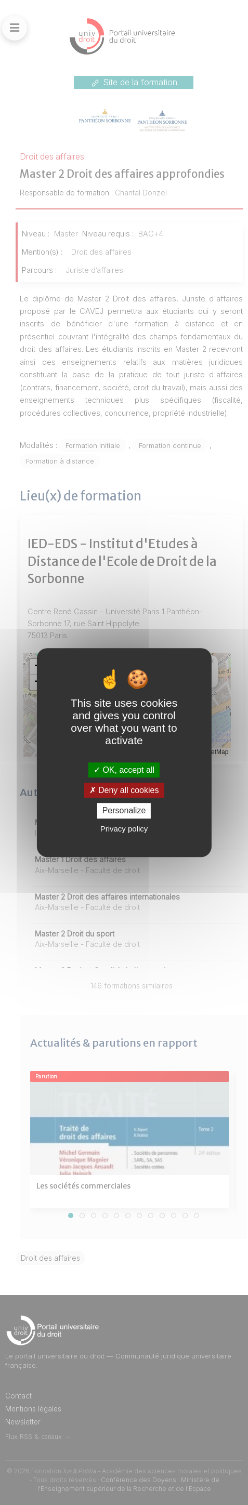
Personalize (124, 811)
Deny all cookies (124, 790)
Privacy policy (124, 828)
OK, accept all (124, 769)
